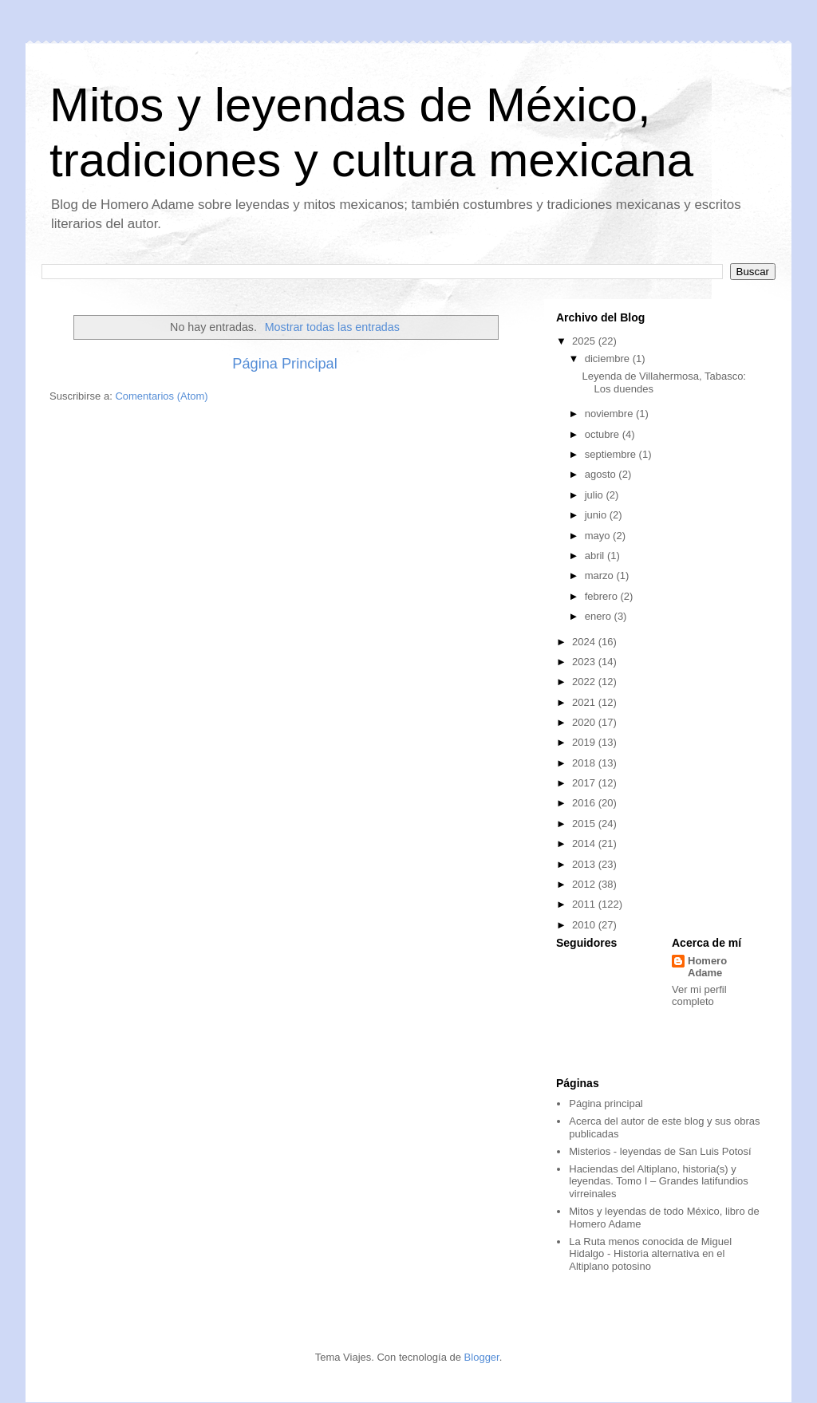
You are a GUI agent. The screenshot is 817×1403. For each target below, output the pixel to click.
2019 (585, 742)
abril (596, 556)
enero (599, 616)
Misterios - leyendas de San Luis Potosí (660, 1151)
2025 (585, 341)
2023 (585, 662)
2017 (585, 783)
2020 (585, 722)
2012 (585, 884)
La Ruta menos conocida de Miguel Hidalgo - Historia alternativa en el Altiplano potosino (650, 1254)
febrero (603, 596)
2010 (585, 925)
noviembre (610, 414)
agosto (602, 474)
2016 (585, 803)
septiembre (612, 454)
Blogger (481, 1357)
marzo (601, 575)
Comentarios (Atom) (161, 396)
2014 (585, 843)
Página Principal (284, 364)
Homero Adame (707, 967)
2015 (585, 824)
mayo (599, 536)
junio (597, 515)
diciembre (609, 359)
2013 (585, 864)
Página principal (606, 1103)
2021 (585, 702)
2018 (585, 763)
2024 (585, 642)
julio (595, 495)
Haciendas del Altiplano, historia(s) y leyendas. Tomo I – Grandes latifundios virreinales (658, 1181)
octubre (603, 434)
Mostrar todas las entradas (332, 327)
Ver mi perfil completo (699, 995)
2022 (585, 682)
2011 (585, 904)
